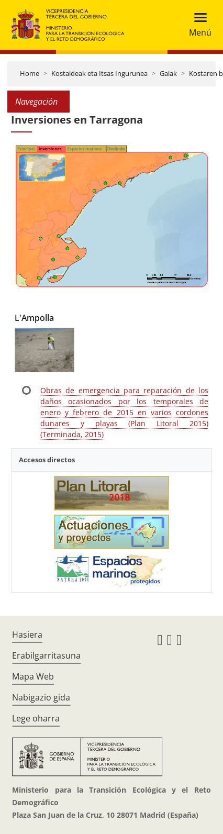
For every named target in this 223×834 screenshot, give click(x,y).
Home (29, 73)
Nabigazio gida (41, 697)
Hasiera (27, 634)
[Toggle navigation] (197, 25)
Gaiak (168, 73)
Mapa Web (33, 676)
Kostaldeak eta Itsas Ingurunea (99, 73)
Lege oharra (36, 718)
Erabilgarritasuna (46, 655)
